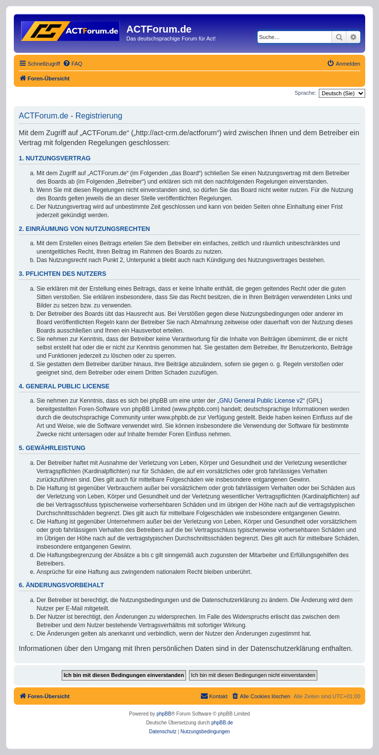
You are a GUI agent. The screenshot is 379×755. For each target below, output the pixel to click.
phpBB (163, 714)
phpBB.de (222, 722)
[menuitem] (72, 64)
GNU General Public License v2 (261, 400)
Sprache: (305, 93)
